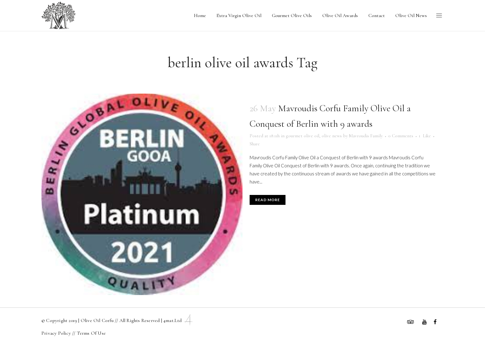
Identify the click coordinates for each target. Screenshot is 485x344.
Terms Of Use (91, 333)
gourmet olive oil (302, 136)
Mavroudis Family (366, 136)
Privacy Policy (56, 333)
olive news (332, 136)
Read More (267, 199)
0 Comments (400, 136)
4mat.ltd (178, 320)
